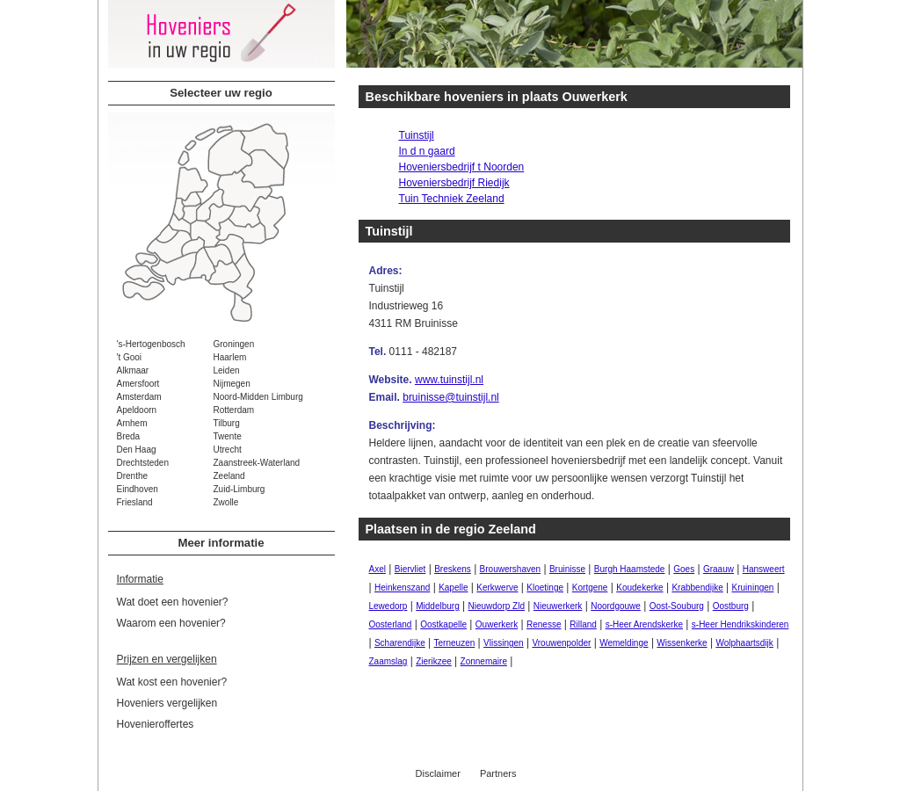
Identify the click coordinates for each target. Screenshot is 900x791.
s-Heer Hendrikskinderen (740, 624)
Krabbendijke (696, 587)
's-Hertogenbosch (151, 344)
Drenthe (133, 476)
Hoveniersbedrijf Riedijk (454, 183)
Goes (683, 569)
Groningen (234, 344)
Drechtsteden (143, 463)
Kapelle (453, 587)
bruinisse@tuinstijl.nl (451, 397)
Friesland (135, 502)
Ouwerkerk (496, 624)
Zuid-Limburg (239, 489)
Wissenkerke (682, 643)
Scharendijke (399, 643)
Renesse (543, 624)
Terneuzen (454, 643)
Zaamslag (388, 661)
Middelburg (437, 606)
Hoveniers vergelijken (167, 703)
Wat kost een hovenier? (172, 682)
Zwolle (226, 502)
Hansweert (764, 569)
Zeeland (229, 476)
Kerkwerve (497, 587)
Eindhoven (137, 489)
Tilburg (227, 423)
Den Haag (136, 449)
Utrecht (228, 449)
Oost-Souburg (677, 606)
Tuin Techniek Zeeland (451, 198)
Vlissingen (503, 643)
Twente (228, 436)
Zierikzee (434, 661)
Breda (129, 436)
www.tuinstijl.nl (449, 380)
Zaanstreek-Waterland (257, 463)
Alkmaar (133, 370)
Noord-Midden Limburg (258, 397)
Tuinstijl (416, 135)
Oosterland (390, 624)
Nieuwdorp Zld (496, 606)
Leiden (227, 370)
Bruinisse (567, 569)
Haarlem (230, 357)
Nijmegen (232, 383)
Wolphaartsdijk (744, 643)
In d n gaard (427, 151)
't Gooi (129, 357)
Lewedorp (388, 606)
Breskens (452, 569)
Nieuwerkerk (558, 606)
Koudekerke (639, 587)
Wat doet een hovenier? (173, 602)
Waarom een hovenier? (171, 623)
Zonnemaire (484, 661)
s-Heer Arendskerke (644, 624)
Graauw (718, 569)
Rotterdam (234, 410)
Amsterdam (139, 397)
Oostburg (731, 606)
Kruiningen (753, 587)
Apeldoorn (137, 410)
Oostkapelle (443, 624)
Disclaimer (438, 773)
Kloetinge (544, 587)
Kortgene (590, 587)
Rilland (583, 624)
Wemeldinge (623, 643)
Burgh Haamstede (629, 569)
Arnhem (132, 423)
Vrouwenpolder (561, 643)
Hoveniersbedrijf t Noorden (462, 167)
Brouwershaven (510, 569)
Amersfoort (138, 383)
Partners (498, 773)
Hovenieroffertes (155, 724)
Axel (377, 569)
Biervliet (410, 569)
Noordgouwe (616, 606)
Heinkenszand (402, 587)
